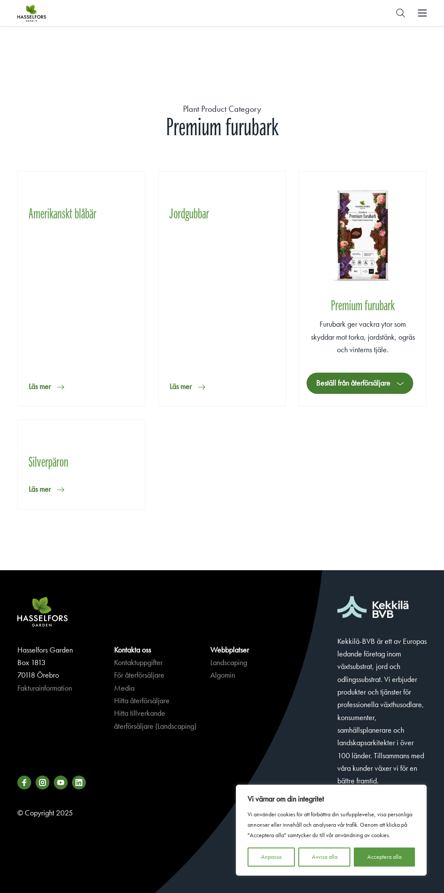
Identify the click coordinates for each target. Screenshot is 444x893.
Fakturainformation (44, 688)
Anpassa (271, 857)
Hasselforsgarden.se (45, 13)
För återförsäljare (139, 675)
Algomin (222, 675)
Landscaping (228, 662)
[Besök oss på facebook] (24, 782)
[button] (400, 13)
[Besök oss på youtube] (61, 782)
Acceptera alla (384, 857)
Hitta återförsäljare (142, 700)
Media (124, 688)
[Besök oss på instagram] (42, 782)
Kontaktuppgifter (138, 662)
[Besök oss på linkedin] (79, 782)
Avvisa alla (324, 857)
